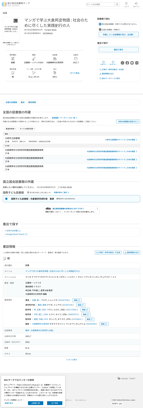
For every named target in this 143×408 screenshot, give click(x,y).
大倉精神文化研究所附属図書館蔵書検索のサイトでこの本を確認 (112, 151)
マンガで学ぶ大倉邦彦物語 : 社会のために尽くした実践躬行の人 (52, 271)
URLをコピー (113, 63)
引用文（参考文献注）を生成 (111, 69)
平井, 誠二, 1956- (41, 314)
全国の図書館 (11, 102)
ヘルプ (126, 4)
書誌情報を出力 (106, 73)
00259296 (91, 323)
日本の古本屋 (13, 230)
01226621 (77, 319)
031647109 (67, 304)
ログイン (136, 4)
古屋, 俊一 (36, 300)
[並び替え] (10, 129)
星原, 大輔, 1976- (41, 319)
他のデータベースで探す (109, 78)
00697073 (73, 314)
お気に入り (104, 63)
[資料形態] (27, 129)
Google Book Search (17, 234)
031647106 (64, 300)
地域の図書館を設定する (128, 121)
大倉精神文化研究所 (40, 323)
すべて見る (75, 73)
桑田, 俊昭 (42, 304)
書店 (23, 102)
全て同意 (54, 403)
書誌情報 (32, 102)
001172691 (72, 309)
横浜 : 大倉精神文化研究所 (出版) (39, 330)
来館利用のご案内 (62, 192)
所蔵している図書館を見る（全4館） (119, 34)
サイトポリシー (81, 400)
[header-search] (103, 4)
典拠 (77, 300)
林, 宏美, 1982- (40, 309)
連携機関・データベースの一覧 (65, 117)
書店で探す (118, 49)
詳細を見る (9, 403)
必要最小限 (35, 403)
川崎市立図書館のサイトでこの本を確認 (121, 139)
